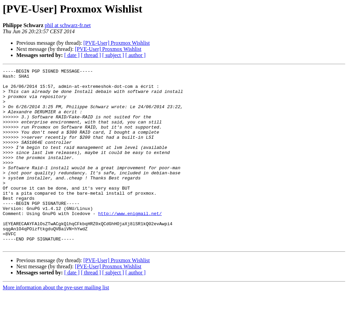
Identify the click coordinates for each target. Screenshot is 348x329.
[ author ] (135, 55)
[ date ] (72, 55)
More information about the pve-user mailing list (56, 323)
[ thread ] (91, 55)
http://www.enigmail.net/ (130, 243)
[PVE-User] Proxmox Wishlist (116, 43)
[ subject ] (113, 55)
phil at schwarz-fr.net (68, 25)
